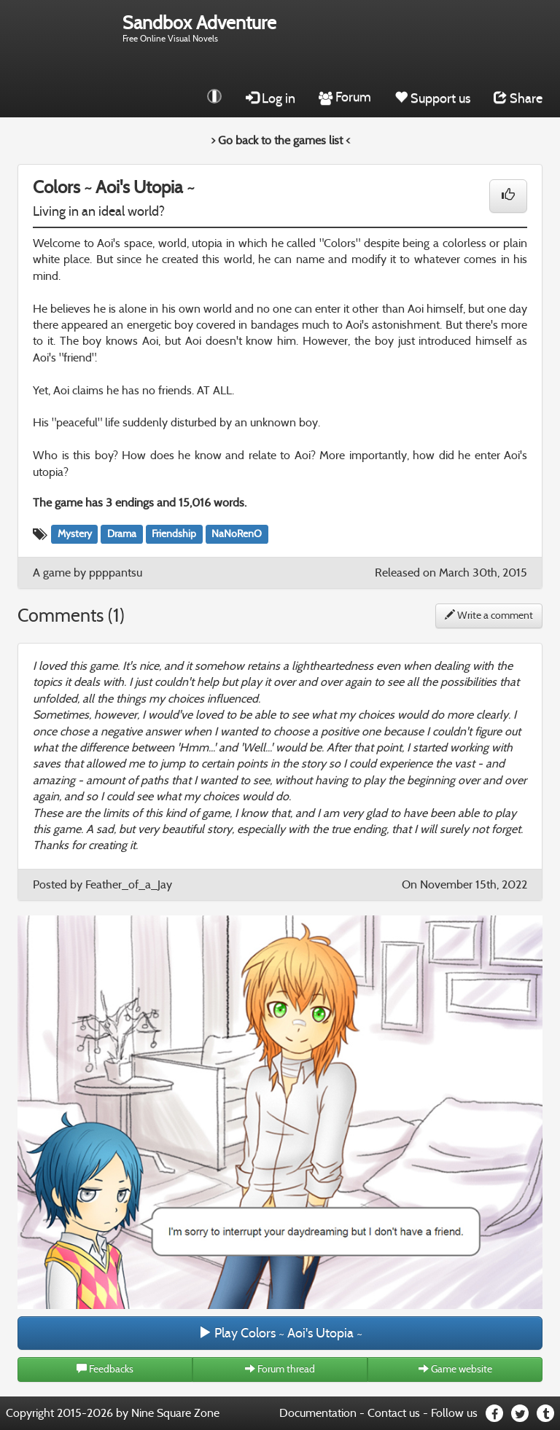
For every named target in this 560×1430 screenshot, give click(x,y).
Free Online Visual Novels (199, 28)
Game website (455, 1369)
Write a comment (489, 615)
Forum (345, 97)
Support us (432, 98)
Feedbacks (105, 1369)
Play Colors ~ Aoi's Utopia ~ (280, 1333)
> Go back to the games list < (280, 140)
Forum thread (280, 1369)
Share (518, 98)
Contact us (394, 1413)
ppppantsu (115, 572)
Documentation (318, 1413)
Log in (270, 98)
